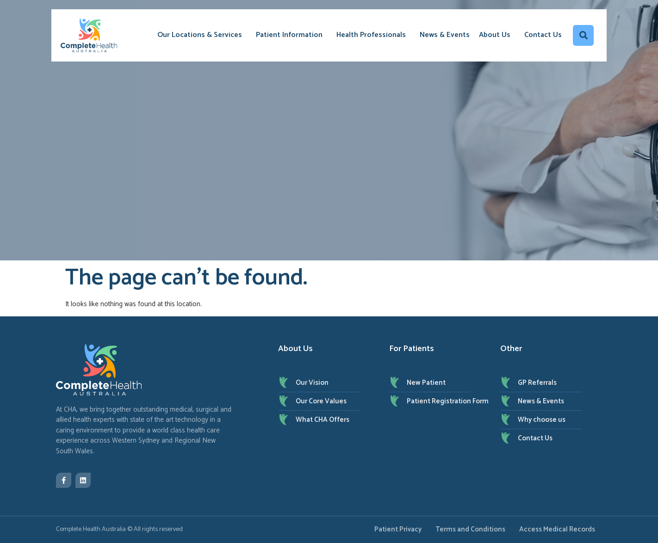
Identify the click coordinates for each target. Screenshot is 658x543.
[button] (583, 35)
